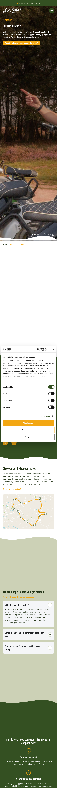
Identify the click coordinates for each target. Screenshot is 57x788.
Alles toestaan (28, 423)
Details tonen (45, 416)
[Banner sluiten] (53, 349)
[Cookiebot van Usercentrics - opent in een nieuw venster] (39, 349)
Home (5, 245)
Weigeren (28, 437)
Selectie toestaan (28, 430)
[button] (5, 442)
